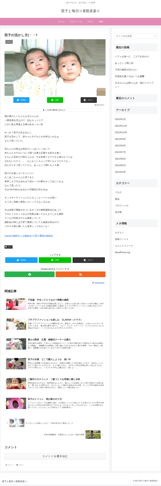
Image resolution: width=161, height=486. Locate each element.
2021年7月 (120, 152)
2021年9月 (120, 139)
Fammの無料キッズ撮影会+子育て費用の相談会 (29, 236)
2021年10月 (121, 132)
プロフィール (122, 205)
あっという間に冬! (124, 63)
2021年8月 (120, 145)
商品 (117, 199)
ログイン (119, 232)
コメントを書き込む (55, 457)
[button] (155, 36)
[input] (136, 36)
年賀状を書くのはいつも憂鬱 (129, 76)
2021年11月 (121, 126)
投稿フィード (122, 239)
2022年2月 (120, 119)
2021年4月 (120, 172)
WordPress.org (122, 252)
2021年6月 (120, 159)
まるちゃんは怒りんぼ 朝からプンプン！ (134, 85)
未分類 (118, 212)
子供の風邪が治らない (127, 69)
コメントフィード (124, 246)
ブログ (8, 247)
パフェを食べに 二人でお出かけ (132, 56)
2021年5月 (120, 165)
